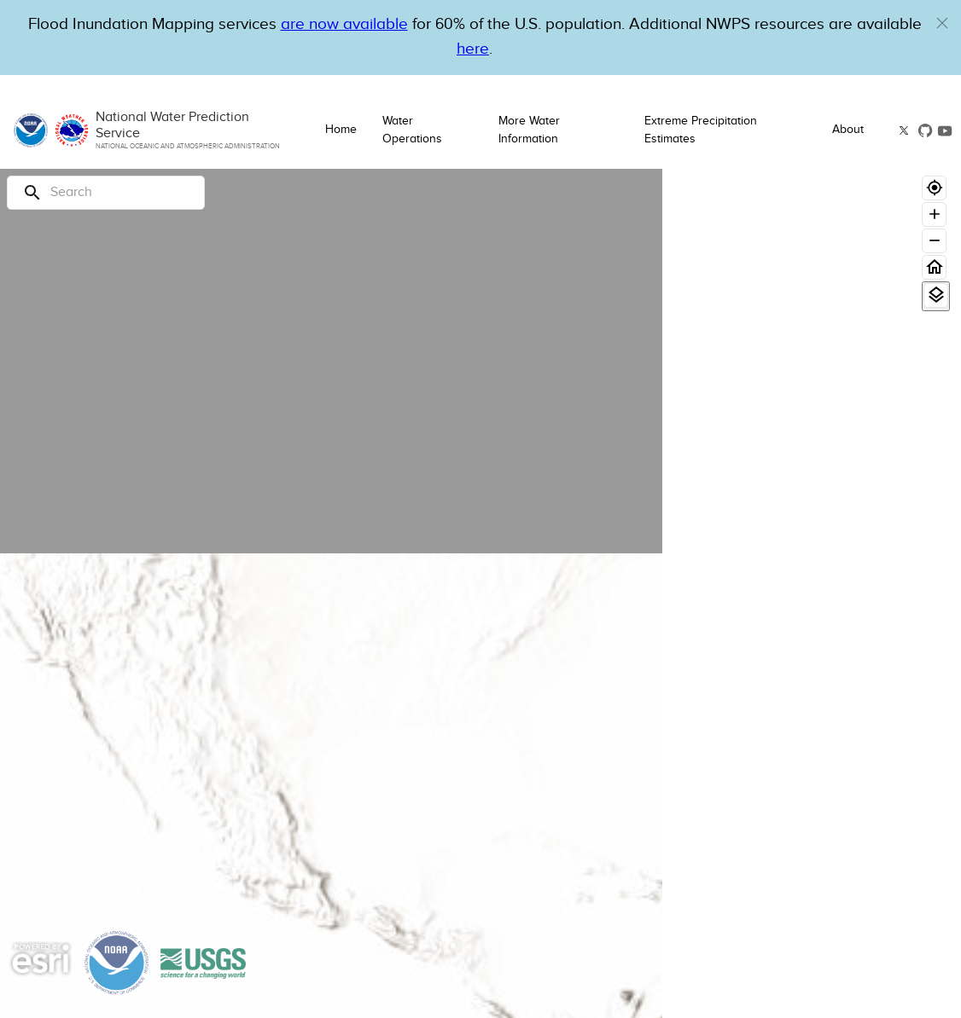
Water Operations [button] (412, 130)
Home (341, 129)
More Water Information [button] (529, 130)
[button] (942, 23)
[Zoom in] (934, 214)
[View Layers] (935, 295)
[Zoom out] (934, 240)
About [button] (848, 129)
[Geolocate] (934, 188)
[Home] (934, 267)
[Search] (106, 193)
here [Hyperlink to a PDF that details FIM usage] (473, 49)
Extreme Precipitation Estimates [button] (700, 130)
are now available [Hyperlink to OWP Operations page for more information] (344, 24)
